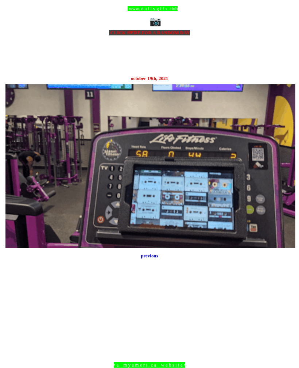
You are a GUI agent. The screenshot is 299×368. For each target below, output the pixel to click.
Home (150, 325)
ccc (149, 8)
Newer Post (15, 325)
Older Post (285, 325)
